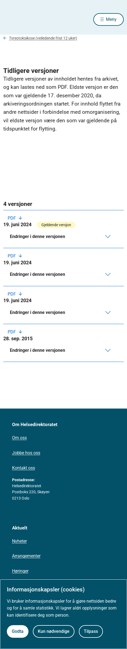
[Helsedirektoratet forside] (9, 19)
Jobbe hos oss (26, 452)
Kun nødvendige (54, 631)
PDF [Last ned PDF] (12, 218)
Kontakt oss (23, 468)
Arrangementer (26, 556)
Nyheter (19, 541)
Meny (111, 19)
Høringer (20, 571)
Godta (18, 631)
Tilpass (91, 631)
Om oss (19, 437)
